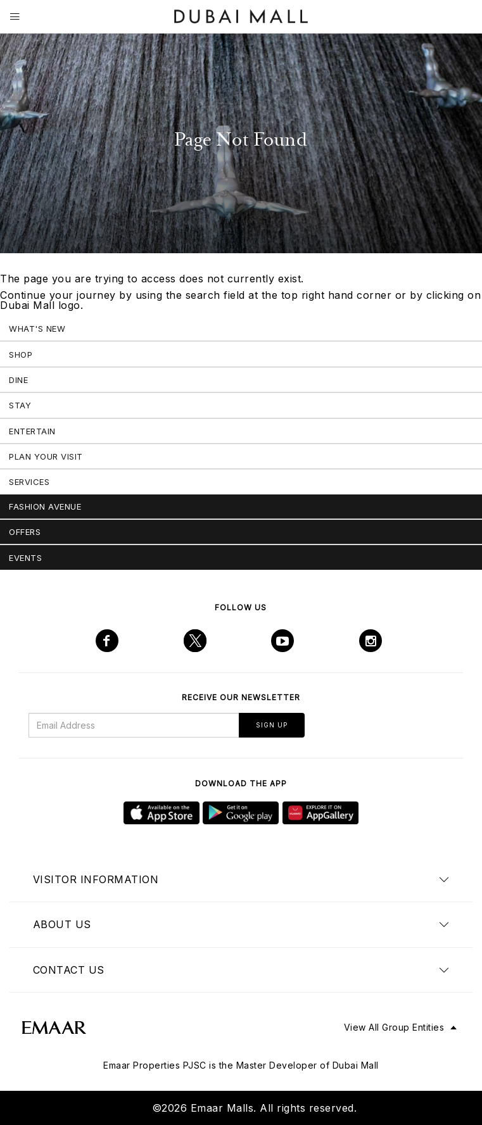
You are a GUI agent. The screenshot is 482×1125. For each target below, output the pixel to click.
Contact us (69, 970)
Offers (25, 532)
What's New (37, 329)
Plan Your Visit (46, 456)
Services (29, 482)
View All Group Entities (394, 1027)
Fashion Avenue (45, 506)
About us (62, 924)
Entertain (32, 431)
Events (25, 558)
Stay (20, 405)
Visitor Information (96, 879)
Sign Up (272, 725)
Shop (20, 354)
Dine (18, 380)
